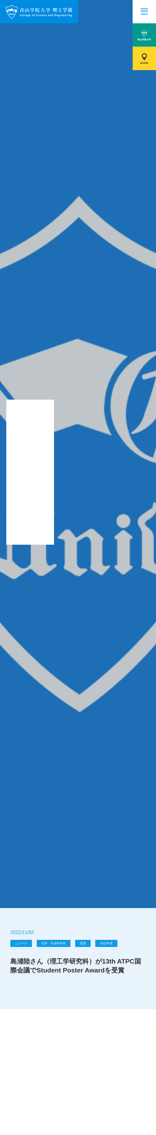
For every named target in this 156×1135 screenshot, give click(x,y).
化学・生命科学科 (53, 943)
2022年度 (106, 943)
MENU (144, 12)
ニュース (21, 943)
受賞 (83, 943)
